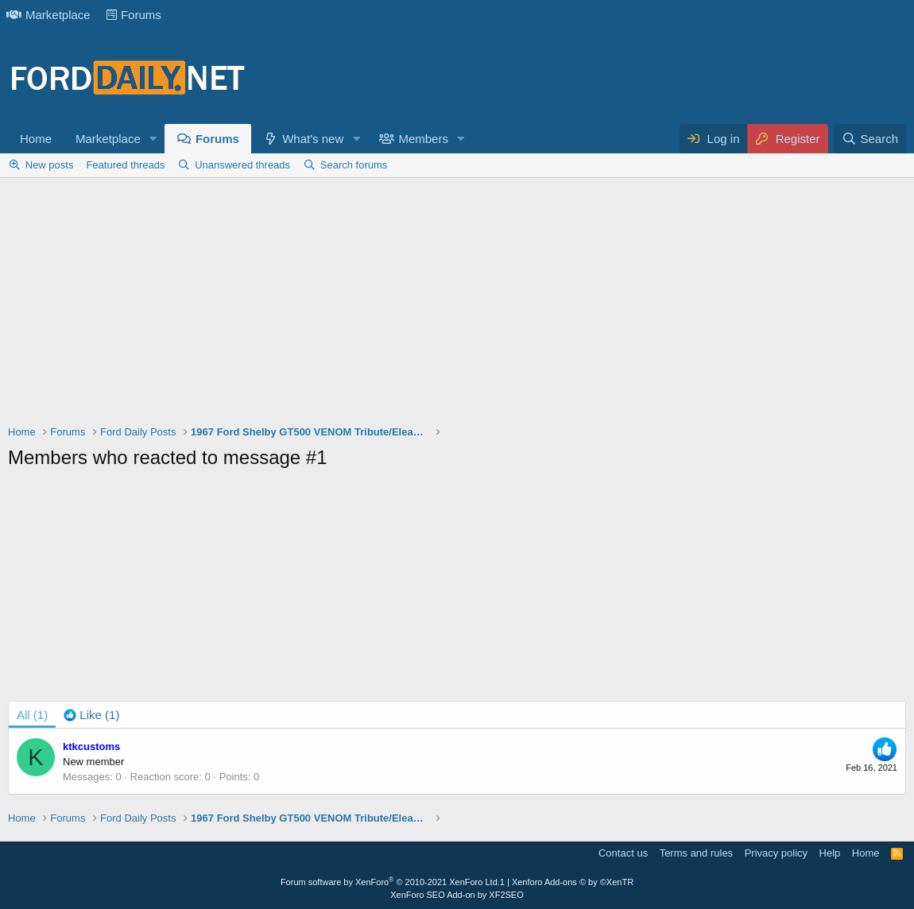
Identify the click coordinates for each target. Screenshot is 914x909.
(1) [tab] (32, 714)
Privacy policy (776, 853)
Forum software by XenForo (390, 882)
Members (423, 138)
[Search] (870, 138)
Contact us (623, 853)
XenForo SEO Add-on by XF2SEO (457, 894)
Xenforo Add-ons (572, 882)
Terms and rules (696, 853)
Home (36, 138)
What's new (312, 138)
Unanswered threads (242, 165)
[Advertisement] (457, 305)
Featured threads (125, 165)
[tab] (91, 715)
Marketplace (48, 14)
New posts (49, 165)
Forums (134, 14)
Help (830, 853)
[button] (153, 138)
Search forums (354, 165)
